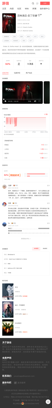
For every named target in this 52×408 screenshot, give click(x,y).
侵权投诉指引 (43, 393)
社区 (19, 8)
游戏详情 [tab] (5, 73)
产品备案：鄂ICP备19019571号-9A (26, 403)
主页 (4, 8)
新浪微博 (19, 385)
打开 (45, 3)
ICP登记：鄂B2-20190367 (13, 400)
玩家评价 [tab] (17, 73)
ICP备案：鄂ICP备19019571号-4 (36, 400)
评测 (34, 8)
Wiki (27, 8)
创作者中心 (45, 8)
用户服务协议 (32, 393)
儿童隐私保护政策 (10, 393)
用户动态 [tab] (29, 73)
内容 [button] (12, 8)
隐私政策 (22, 393)
